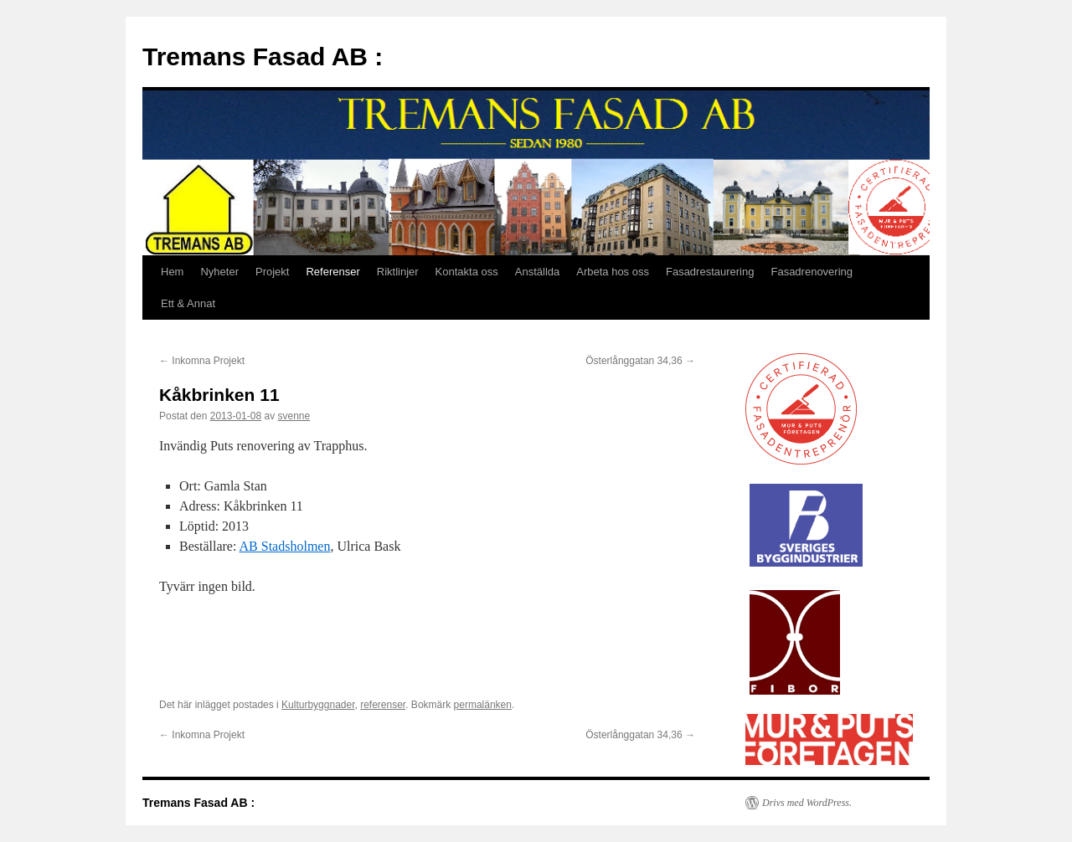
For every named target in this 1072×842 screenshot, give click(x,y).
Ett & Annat (188, 303)
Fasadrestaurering (710, 271)
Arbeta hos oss (612, 271)
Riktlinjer (398, 271)
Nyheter (219, 271)
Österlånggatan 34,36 (640, 361)
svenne (293, 416)
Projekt (272, 271)
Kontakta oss (467, 271)
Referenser (332, 271)
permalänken (483, 705)
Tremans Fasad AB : (262, 56)
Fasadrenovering (811, 271)
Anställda (537, 271)
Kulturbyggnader (317, 705)
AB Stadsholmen (285, 546)
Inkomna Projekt (202, 361)
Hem (172, 271)
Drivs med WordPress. (807, 803)
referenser (382, 705)
